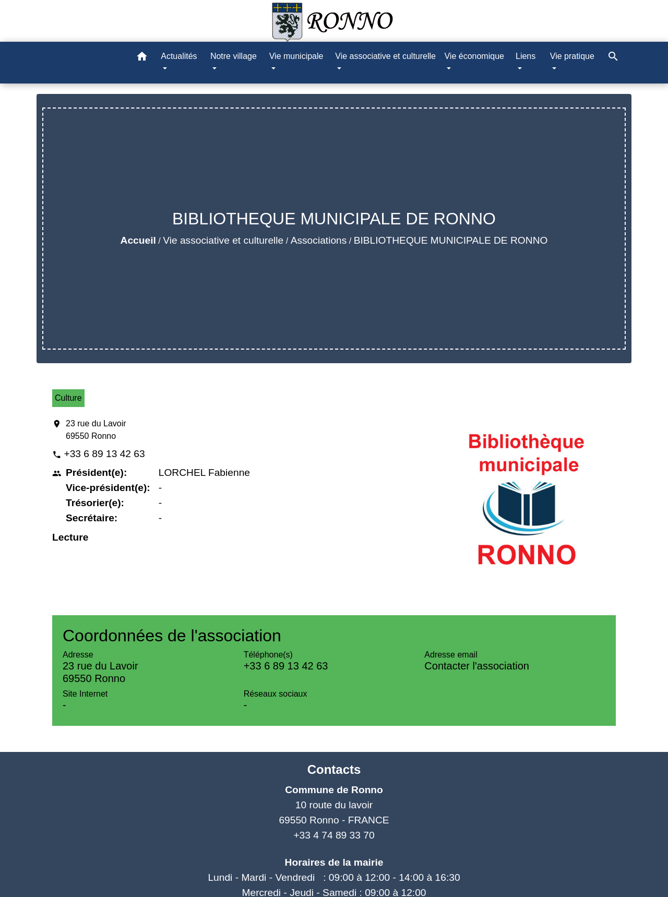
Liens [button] (525, 56)
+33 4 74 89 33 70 (333, 835)
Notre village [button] (233, 56)
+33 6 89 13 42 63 (104, 453)
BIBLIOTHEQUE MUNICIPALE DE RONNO (451, 240)
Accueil (138, 240)
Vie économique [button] (474, 56)
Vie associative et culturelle (223, 240)
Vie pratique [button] (572, 56)
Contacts (334, 769)
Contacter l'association (476, 666)
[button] (142, 58)
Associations (319, 240)
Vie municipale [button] (296, 56)
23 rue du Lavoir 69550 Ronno (96, 429)
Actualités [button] (179, 56)
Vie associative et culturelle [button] (385, 56)
